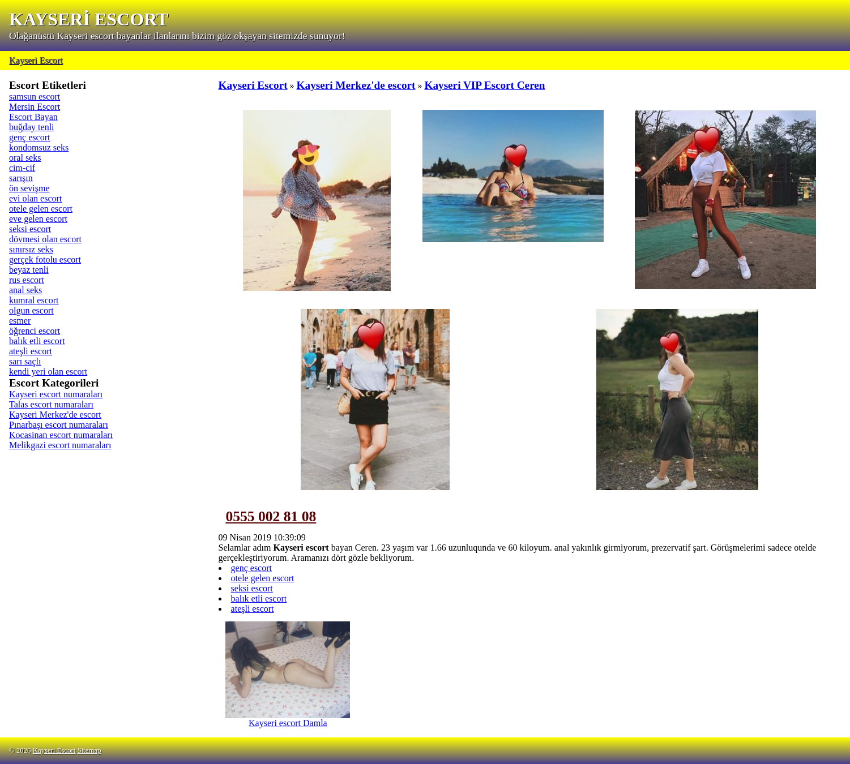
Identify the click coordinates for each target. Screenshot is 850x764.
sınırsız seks (31, 249)
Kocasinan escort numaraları (61, 435)
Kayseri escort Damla (287, 719)
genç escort (29, 137)
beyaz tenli (29, 269)
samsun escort (34, 96)
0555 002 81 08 (270, 516)
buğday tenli (31, 127)
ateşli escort (30, 351)
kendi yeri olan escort (48, 371)
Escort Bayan (33, 117)
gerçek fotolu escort (45, 259)
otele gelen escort (40, 208)
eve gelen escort (38, 219)
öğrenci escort (34, 331)
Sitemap (89, 750)
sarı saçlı (25, 361)
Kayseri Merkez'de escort (55, 414)
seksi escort (30, 229)
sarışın (21, 178)
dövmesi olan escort (45, 239)
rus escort (26, 280)
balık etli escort (37, 341)
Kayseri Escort (36, 60)
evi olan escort (35, 198)
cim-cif (22, 168)
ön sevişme (29, 188)
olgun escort (31, 310)
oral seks (25, 157)
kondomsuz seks (39, 147)
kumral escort (34, 300)
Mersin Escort (34, 106)
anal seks (25, 290)
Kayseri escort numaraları (55, 394)
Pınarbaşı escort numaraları (58, 425)
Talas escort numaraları (51, 404)
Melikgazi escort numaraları (60, 445)
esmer (20, 320)
